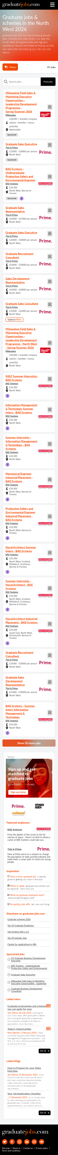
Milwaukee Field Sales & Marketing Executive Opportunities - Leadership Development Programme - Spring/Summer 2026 (28, 982)
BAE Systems (12, 183)
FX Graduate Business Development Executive (28, 959)
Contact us (28, 1148)
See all (44, 1050)
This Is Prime (12, 147)
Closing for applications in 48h (21, 944)
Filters (10, 67)
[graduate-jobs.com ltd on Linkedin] (27, 1142)
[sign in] (41, 1142)
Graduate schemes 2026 (19, 919)
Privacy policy (42, 1148)
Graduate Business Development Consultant (26, 990)
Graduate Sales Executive (23, 975)
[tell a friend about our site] (34, 1142)
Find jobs (48, 81)
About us (16, 1148)
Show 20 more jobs (29, 743)
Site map (6, 1148)
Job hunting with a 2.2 (18, 931)
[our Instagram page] (19, 1142)
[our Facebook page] (12, 1142)
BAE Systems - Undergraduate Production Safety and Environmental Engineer (29, 967)
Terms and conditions (11, 1150)
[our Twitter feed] (4, 1142)
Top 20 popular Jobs (17, 938)
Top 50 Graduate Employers (20, 925)
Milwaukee (11, 115)
